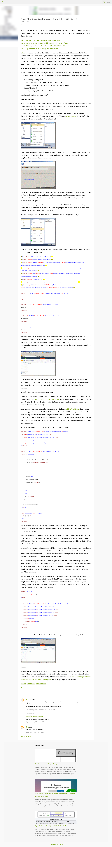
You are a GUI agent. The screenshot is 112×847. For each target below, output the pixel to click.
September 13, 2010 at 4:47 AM (35, 722)
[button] (22, 25)
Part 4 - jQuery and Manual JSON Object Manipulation (39, 49)
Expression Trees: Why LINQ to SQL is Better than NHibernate (52, 826)
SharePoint (31, 683)
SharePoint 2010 (41, 683)
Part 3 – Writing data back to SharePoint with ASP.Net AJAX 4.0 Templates (46, 46)
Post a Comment (26, 736)
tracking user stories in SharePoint (47, 399)
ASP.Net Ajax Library (72, 409)
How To (23, 683)
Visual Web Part (71, 116)
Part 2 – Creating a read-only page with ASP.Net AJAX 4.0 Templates (44, 43)
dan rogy (28, 699)
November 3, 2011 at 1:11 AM (35, 732)
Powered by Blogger (56, 844)
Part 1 (24, 53)
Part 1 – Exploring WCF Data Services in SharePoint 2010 (40, 40)
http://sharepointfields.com (34, 716)
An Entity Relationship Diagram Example (46, 764)
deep (27, 727)
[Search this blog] (101, 2)
